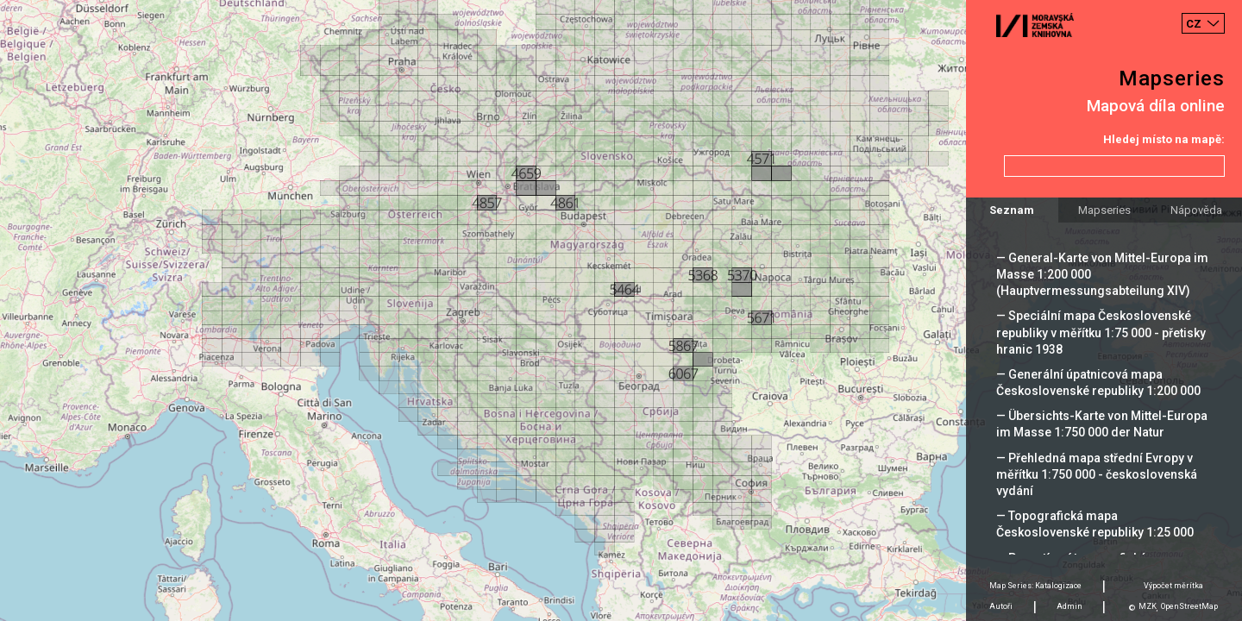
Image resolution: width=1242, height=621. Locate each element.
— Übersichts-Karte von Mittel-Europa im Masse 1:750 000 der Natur (1102, 424)
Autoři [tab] (1001, 606)
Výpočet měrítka (1173, 585)
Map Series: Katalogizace (1035, 585)
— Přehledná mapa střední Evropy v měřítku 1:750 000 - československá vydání (1096, 474)
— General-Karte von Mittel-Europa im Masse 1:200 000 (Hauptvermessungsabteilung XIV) (1102, 274)
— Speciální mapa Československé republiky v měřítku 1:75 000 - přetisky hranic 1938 (1101, 332)
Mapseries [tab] (1104, 210)
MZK (1147, 606)
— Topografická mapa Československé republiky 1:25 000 (1095, 524)
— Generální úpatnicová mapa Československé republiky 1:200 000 (1098, 382)
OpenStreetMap (1189, 606)
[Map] (621, 310)
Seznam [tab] (1011, 210)
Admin (1069, 606)
